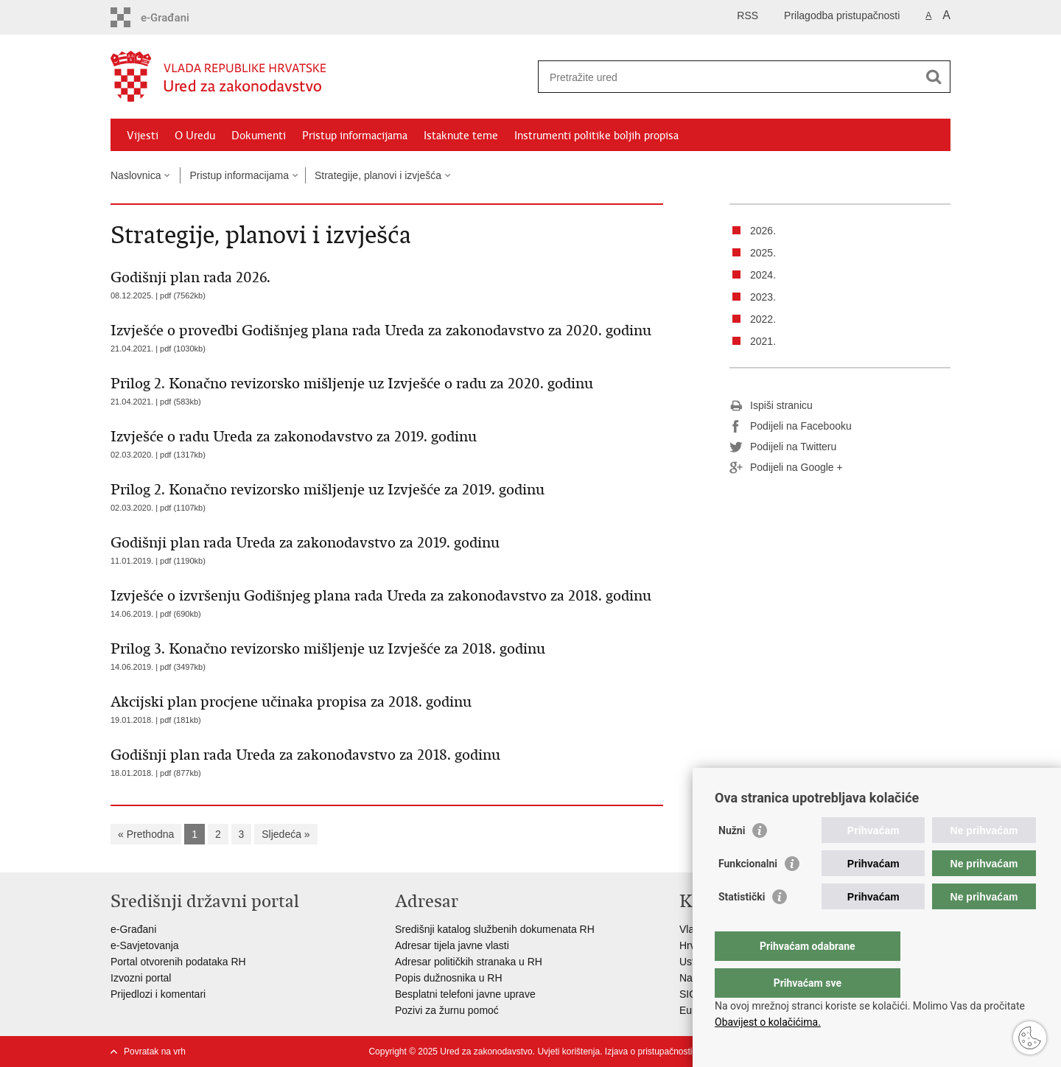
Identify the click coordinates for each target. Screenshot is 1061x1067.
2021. (763, 341)
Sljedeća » (285, 834)
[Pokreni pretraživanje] (933, 76)
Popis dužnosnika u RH (449, 978)
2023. (763, 297)
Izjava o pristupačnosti (649, 1051)
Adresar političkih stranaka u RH (468, 962)
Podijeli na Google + (786, 468)
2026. (763, 231)
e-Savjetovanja (145, 945)
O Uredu (195, 135)
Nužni (731, 860)
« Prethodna (146, 834)
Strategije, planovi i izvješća (378, 175)
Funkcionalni (747, 893)
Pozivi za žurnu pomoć (447, 1010)
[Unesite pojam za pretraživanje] (728, 77)
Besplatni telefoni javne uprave (465, 994)
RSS (747, 15)
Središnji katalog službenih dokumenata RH (496, 929)
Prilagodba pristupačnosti (842, 15)
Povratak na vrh (155, 1051)
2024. (763, 275)
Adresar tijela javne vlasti (452, 945)
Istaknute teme (461, 135)
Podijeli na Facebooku (790, 426)
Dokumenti (258, 135)
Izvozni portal (141, 978)
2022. (763, 319)
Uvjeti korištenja (568, 1051)
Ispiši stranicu (771, 406)
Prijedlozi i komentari (158, 994)
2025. (763, 253)
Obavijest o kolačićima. (768, 1022)
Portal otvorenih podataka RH (178, 962)
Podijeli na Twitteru (782, 447)
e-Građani (133, 929)
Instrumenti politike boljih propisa (596, 135)
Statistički (741, 926)
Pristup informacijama (354, 135)
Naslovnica (136, 175)
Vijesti (142, 135)
